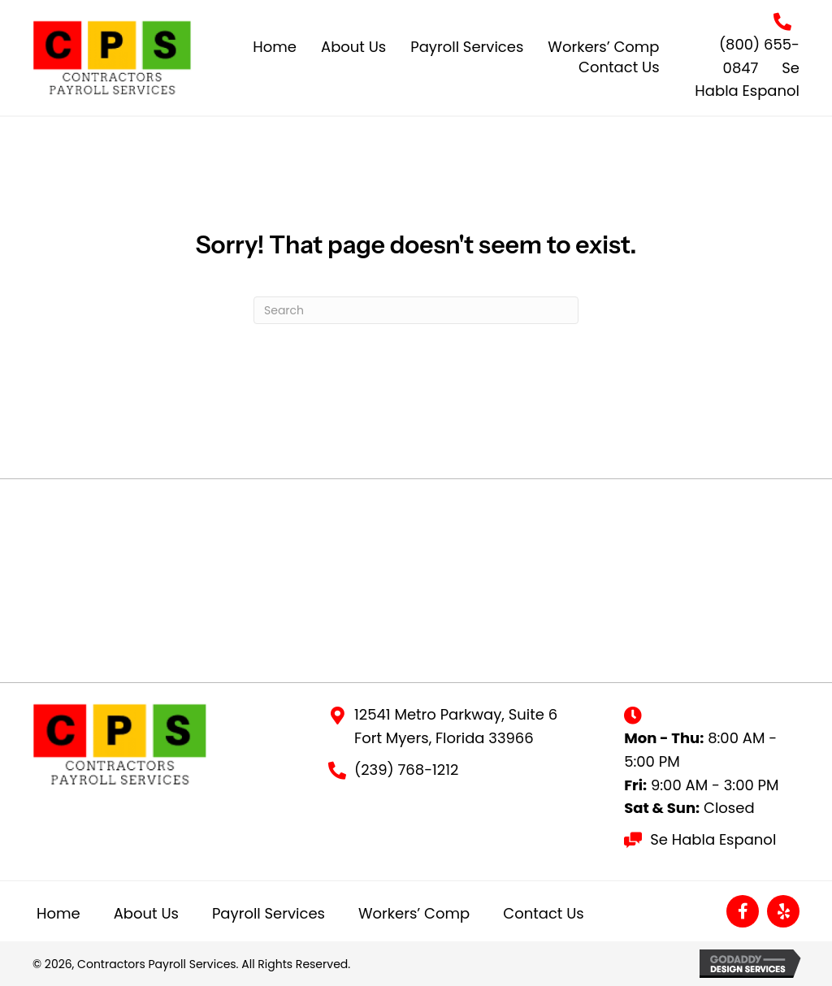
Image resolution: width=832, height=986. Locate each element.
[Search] (416, 310)
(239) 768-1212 (406, 769)
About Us (146, 913)
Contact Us (543, 913)
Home (58, 913)
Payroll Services (268, 913)
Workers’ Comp (414, 913)
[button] (742, 911)
